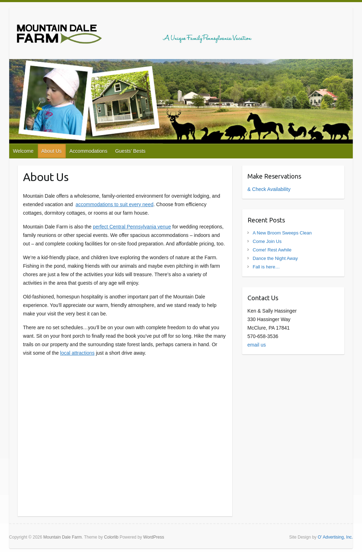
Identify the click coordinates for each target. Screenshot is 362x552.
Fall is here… (266, 266)
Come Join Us (267, 241)
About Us (51, 151)
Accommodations (88, 151)
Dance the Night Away (275, 258)
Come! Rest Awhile (272, 249)
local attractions (77, 353)
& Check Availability (269, 189)
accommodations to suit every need (114, 204)
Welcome (23, 151)
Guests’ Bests (130, 151)
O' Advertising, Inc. (335, 537)
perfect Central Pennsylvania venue (132, 226)
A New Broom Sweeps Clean (282, 233)
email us (256, 345)
